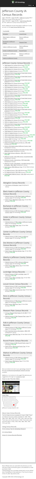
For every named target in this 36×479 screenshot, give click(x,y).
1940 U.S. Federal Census (11, 133)
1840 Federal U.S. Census (11, 65)
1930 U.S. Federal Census (11, 129)
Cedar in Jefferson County (10, 47)
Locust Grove (22, 34)
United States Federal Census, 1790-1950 (15, 174)
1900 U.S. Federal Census (11, 103)
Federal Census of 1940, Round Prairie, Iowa (17, 343)
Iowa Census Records (25, 21)
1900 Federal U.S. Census (11, 102)
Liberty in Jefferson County (10, 58)
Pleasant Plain (23, 42)
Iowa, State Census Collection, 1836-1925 (15, 153)
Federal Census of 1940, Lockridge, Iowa (15, 274)
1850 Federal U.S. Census (11, 69)
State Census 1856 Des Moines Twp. (14, 251)
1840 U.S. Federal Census (11, 67)
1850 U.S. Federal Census (11, 71)
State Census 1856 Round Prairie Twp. (15, 346)
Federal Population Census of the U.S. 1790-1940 (17, 142)
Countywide (6, 31)
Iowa (13, 18)
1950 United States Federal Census (13, 135)
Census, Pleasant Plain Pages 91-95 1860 (16, 313)
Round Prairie (23, 50)
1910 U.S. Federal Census (11, 115)
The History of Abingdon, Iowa (13, 185)
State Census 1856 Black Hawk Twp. (14, 200)
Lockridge (22, 31)
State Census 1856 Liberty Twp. (13, 265)
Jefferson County (24, 18)
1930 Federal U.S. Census (11, 127)
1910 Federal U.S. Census (11, 113)
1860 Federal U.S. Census (11, 83)
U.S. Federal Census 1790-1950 (12, 170)
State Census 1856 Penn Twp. (13, 304)
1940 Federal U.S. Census (11, 131)
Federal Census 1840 (9, 141)
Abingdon (5, 34)
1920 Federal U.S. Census (11, 120)
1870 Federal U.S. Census (11, 87)
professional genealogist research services (18, 370)
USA (3, 18)
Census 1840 (7, 139)
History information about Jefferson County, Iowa (17, 146)
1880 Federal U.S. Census (11, 91)
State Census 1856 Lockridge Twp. (14, 277)
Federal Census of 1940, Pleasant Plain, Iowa (17, 316)
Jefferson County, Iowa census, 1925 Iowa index (17, 160)
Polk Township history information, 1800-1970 (17, 331)
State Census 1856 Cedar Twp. (13, 225)
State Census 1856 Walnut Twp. (13, 361)
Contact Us (19, 377)
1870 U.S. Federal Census (11, 89)
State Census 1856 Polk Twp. (12, 334)
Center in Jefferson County (10, 50)
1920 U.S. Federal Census (11, 122)
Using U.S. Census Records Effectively (12, 435)
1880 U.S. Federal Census (11, 93)
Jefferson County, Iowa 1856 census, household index (18, 156)
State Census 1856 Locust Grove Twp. (15, 290)
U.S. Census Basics (7, 432)
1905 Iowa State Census (10, 105)
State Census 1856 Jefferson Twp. (13, 167)
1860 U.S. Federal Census (11, 85)
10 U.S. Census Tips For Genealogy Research (14, 429)
